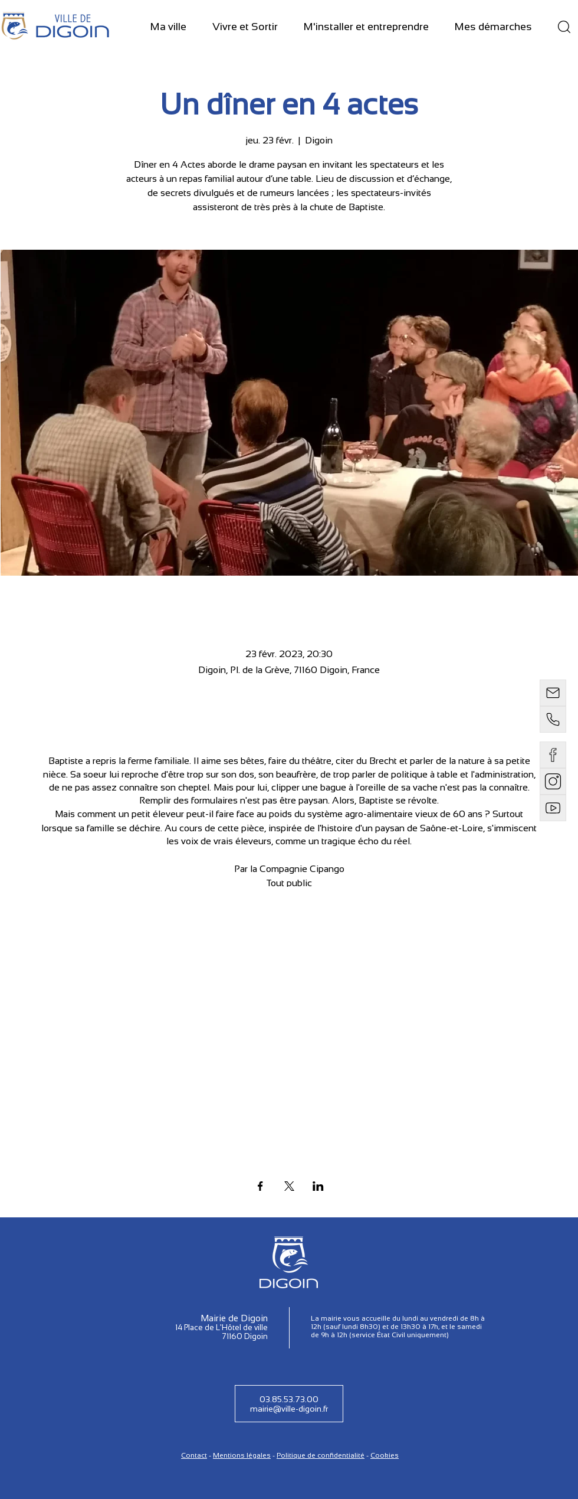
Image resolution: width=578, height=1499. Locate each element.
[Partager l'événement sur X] (289, 1186)
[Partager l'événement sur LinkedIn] (318, 1186)
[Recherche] (564, 27)
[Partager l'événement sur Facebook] (260, 1186)
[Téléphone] (553, 719)
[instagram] (553, 781)
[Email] (553, 693)
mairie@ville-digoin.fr (289, 1408)
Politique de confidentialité (320, 1455)
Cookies (384, 1455)
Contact (194, 1455)
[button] (168, 27)
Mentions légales (242, 1455)
